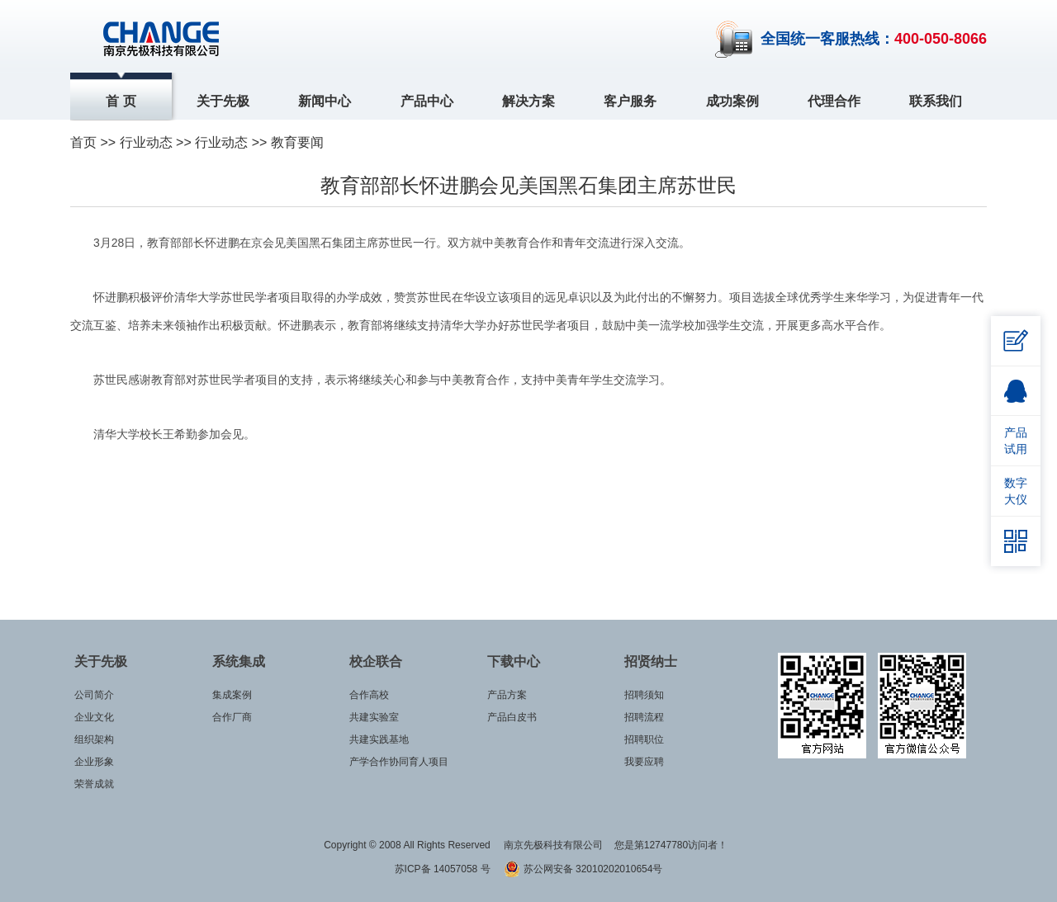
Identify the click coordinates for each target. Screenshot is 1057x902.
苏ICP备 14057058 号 (444, 869)
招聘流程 (644, 717)
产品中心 (427, 101)
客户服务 (630, 101)
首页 (83, 142)
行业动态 (221, 142)
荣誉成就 (94, 784)
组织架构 (94, 739)
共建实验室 (374, 717)
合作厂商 (232, 717)
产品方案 (507, 695)
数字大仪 (1015, 491)
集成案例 (232, 695)
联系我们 (935, 101)
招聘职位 (644, 739)
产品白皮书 (512, 717)
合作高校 (369, 695)
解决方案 (528, 101)
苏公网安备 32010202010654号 (583, 869)
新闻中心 (324, 101)
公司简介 (94, 695)
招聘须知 (644, 695)
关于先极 (223, 101)
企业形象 (94, 761)
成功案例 (732, 101)
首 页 (120, 101)
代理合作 (834, 101)
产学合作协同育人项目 (398, 761)
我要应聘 (644, 761)
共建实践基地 (379, 739)
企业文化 (94, 717)
